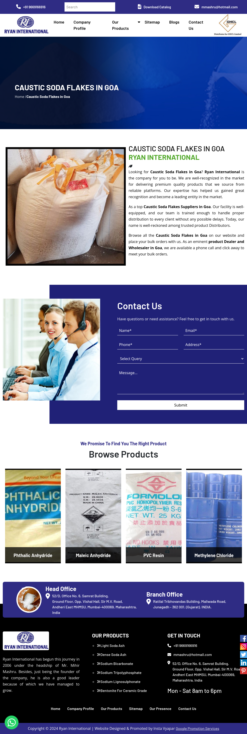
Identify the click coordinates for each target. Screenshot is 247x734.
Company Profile (80, 708)
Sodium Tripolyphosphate (119, 672)
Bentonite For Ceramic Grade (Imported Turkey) (122, 693)
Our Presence (160, 708)
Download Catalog (154, 7)
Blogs (174, 21)
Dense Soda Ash (111, 654)
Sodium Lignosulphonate (118, 681)
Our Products (111, 708)
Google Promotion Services (197, 728)
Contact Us (187, 708)
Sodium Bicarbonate (115, 663)
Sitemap (152, 21)
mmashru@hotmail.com (216, 7)
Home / (20, 96)
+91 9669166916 (31, 7)
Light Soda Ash (111, 645)
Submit (180, 405)
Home (59, 21)
